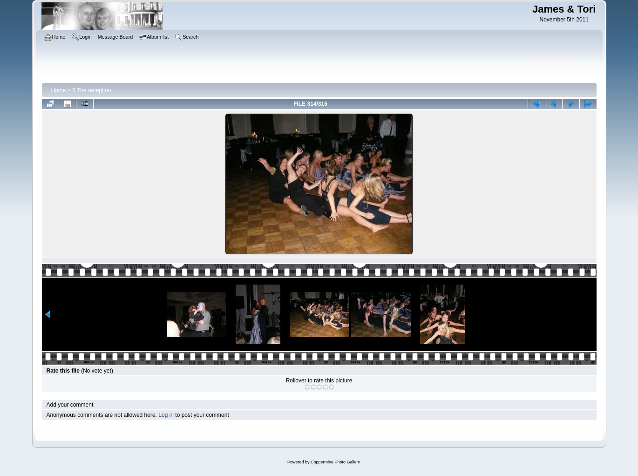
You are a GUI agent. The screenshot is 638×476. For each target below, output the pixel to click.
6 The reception (91, 90)
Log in (166, 415)
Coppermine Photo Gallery (335, 462)
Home (58, 90)
